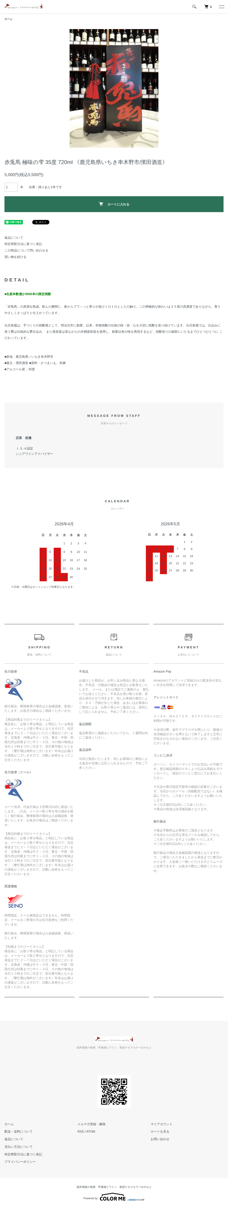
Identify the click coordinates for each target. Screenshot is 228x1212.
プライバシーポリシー (20, 1161)
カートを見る (160, 1131)
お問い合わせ (160, 1139)
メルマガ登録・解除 (91, 1124)
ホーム (8, 19)
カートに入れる (114, 204)
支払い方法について (18, 1146)
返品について (13, 237)
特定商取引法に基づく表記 (23, 244)
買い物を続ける (15, 257)
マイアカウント (162, 1124)
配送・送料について (18, 1131)
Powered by (114, 1197)
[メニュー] (221, 6)
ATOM (90, 1131)
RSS (80, 1131)
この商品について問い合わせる (26, 250)
